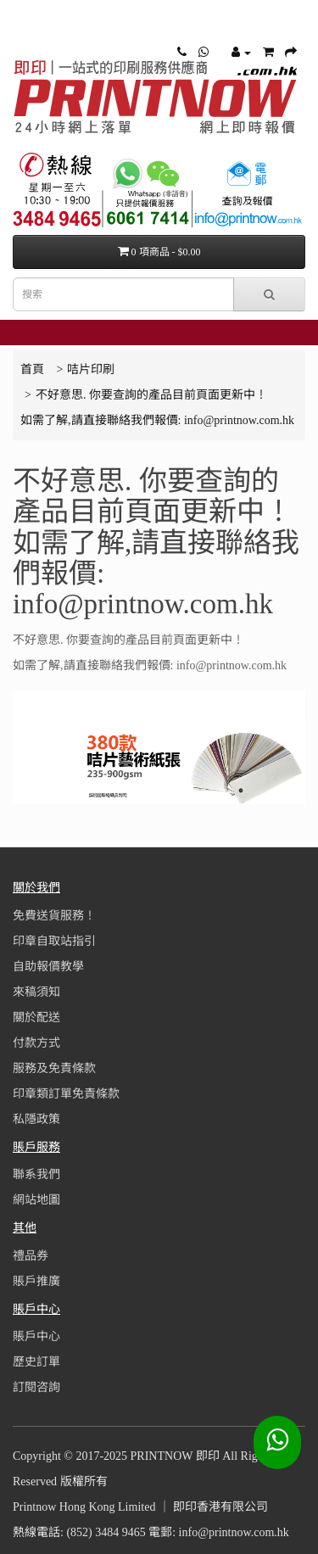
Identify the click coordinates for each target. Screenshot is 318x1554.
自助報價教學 (48, 966)
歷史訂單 (36, 1362)
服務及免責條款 (54, 1068)
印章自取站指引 (54, 941)
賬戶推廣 (36, 1281)
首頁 (32, 369)
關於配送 (36, 1017)
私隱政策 (36, 1119)
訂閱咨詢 (36, 1387)
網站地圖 (36, 1199)
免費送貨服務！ (54, 915)
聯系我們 (36, 1174)
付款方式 (36, 1043)
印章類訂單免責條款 (66, 1093)
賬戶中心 (36, 1336)
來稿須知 (36, 992)
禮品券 (30, 1255)
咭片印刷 (90, 369)
